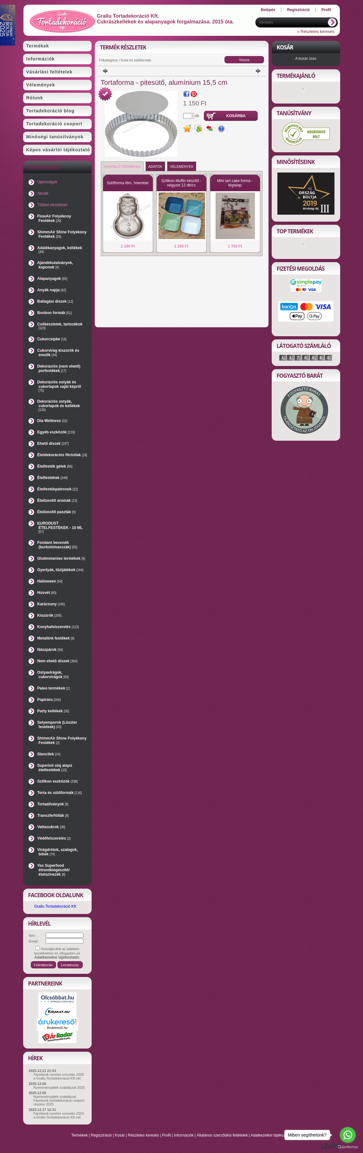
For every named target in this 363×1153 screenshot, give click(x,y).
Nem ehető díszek (57, 661)
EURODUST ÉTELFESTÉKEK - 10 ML (60, 527)
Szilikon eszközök (57, 781)
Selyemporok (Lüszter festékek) (57, 724)
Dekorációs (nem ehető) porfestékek (59, 368)
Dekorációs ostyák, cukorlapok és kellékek (58, 405)
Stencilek (49, 754)
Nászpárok (50, 649)
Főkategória (108, 60)
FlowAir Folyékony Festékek (54, 218)
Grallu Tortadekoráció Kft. (55, 906)
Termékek (79, 1135)
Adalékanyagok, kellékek (59, 250)
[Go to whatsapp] (348, 1135)
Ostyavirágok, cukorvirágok (53, 674)
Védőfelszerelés (54, 838)
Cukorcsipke (52, 339)
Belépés (268, 10)
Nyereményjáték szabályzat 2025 (59, 1087)
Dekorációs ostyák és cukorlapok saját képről (59, 386)
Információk (183, 1135)
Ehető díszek (53, 443)
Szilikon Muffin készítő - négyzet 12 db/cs (181, 183)
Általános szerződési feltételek (222, 1135)
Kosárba (236, 116)
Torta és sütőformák (59, 793)
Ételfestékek (52, 478)
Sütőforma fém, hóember (128, 183)
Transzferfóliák (53, 815)
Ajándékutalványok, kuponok (55, 265)
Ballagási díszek (55, 301)
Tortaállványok (52, 804)
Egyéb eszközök (56, 432)
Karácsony (51, 604)
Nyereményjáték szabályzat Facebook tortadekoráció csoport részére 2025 (59, 1100)
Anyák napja (51, 290)
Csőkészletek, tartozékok (60, 326)
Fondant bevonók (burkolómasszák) (57, 544)
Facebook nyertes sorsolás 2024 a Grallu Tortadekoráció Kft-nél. (59, 1115)
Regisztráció (101, 1135)
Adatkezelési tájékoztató (271, 1135)
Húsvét (46, 592)
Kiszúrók (49, 615)
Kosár (120, 1135)
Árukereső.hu (57, 1028)
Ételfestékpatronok (57, 489)
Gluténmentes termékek (61, 558)
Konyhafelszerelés (58, 627)
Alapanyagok (52, 278)
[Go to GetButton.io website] (348, 1147)
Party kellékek (53, 711)
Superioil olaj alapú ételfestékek (54, 767)
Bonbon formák (54, 313)
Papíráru (49, 699)
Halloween (49, 581)
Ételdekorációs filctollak (62, 455)
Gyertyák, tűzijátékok (60, 570)
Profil (166, 1135)
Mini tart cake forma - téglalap (235, 183)
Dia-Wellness (52, 421)
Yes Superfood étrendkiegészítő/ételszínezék (53, 870)
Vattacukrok (51, 827)
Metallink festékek (56, 638)
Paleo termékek (53, 688)
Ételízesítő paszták (56, 512)
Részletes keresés (143, 1135)
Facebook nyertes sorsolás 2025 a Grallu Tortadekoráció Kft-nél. (59, 1076)
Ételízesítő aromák (57, 500)
